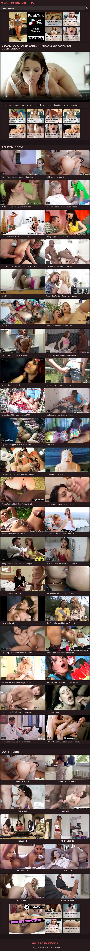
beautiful (57, 105)
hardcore (40, 105)
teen (4, 105)
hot (23, 105)
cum (66, 105)
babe (17, 105)
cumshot (30, 105)
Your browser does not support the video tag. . (45, 77)
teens (49, 105)
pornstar (74, 105)
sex (10, 105)
